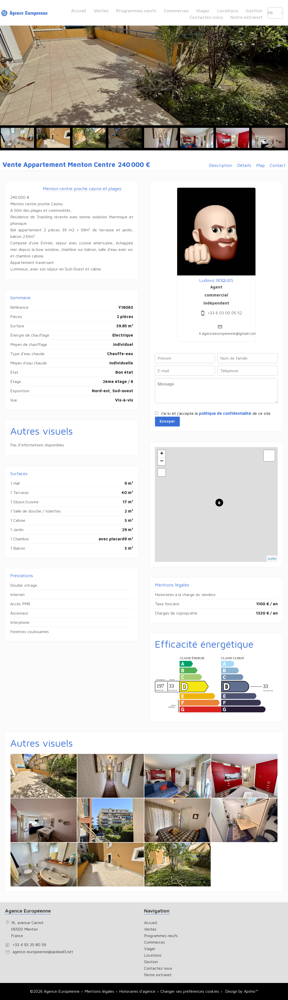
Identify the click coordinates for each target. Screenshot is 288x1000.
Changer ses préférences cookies (189, 991)
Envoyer (167, 421)
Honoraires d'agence (137, 991)
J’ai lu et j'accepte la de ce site (215, 413)
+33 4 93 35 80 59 (29, 944)
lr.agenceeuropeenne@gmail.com (228, 333)
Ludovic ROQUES (216, 280)
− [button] (161, 461)
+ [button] (161, 454)
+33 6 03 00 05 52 (225, 313)
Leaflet (272, 558)
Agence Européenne (28, 911)
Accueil (25, 14)
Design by (241, 991)
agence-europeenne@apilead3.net (43, 951)
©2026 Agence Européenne (55, 991)
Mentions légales (99, 991)
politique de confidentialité (225, 413)
